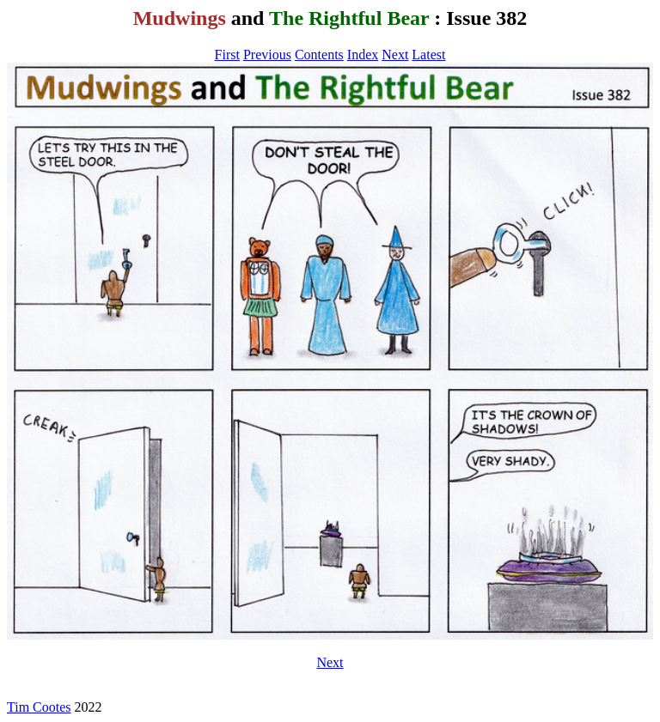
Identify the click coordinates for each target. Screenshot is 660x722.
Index (362, 54)
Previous (267, 54)
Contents (319, 54)
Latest (428, 54)
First (227, 54)
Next (395, 54)
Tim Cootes (39, 707)
